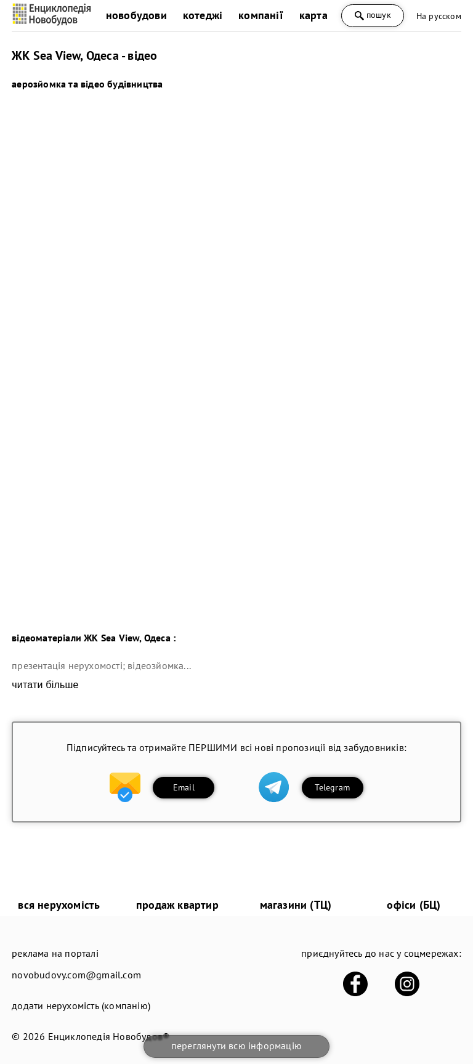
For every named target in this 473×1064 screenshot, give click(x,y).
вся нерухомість (59, 905)
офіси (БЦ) (413, 905)
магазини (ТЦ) (296, 905)
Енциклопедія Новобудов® (109, 1036)
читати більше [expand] (45, 685)
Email (184, 787)
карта (313, 15)
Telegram (332, 787)
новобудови (136, 15)
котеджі (202, 15)
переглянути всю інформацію (236, 1045)
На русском (438, 16)
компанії (260, 15)
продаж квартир (177, 905)
